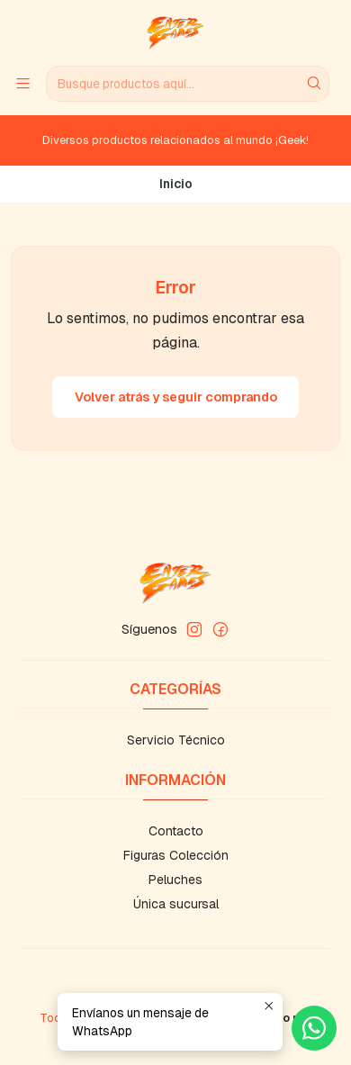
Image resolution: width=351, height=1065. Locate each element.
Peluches (175, 879)
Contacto (175, 831)
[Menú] (23, 83)
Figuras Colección (176, 855)
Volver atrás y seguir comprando (176, 397)
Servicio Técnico (176, 740)
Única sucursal (176, 904)
